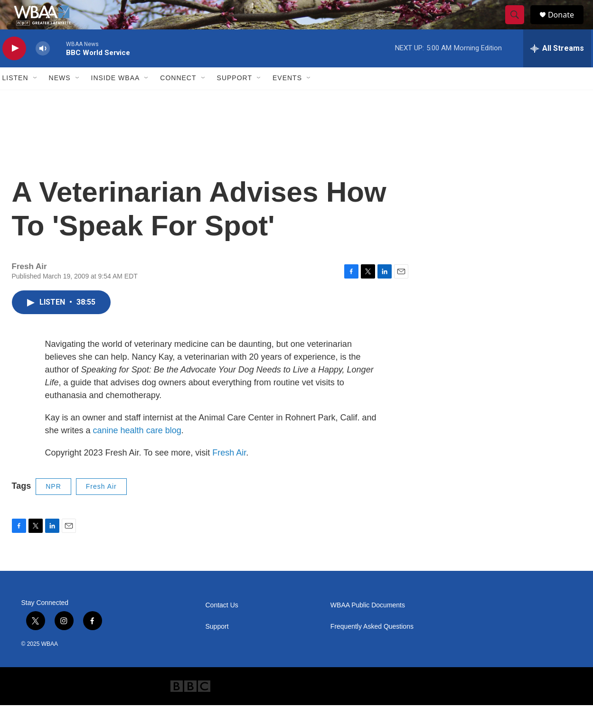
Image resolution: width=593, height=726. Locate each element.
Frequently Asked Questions (372, 647)
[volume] (43, 69)
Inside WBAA (115, 98)
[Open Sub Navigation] (35, 98)
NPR (53, 507)
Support (234, 98)
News (60, 98)
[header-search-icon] (518, 25)
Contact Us (222, 625)
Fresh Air (229, 473)
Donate (567, 25)
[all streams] (557, 69)
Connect (178, 98)
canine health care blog (137, 451)
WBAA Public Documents (367, 625)
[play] (14, 69)
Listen (15, 98)
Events (287, 98)
